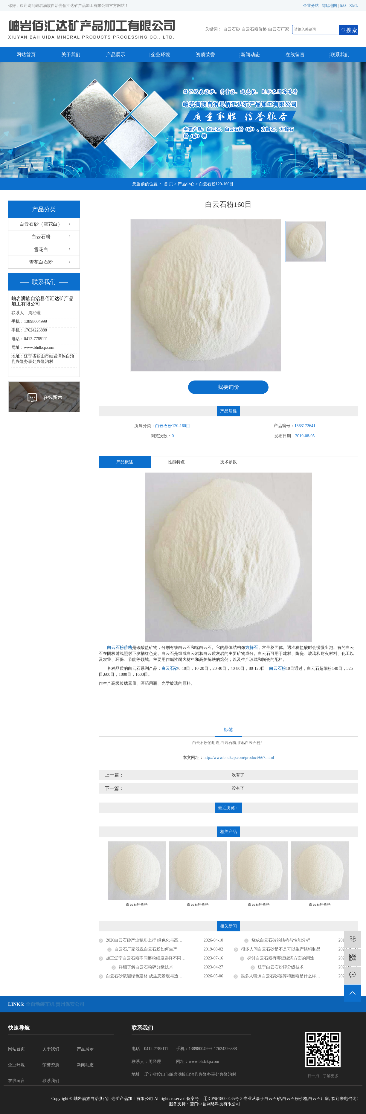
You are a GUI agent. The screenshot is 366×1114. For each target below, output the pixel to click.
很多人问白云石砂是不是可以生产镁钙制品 (281, 949)
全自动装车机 (41, 1004)
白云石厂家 (278, 29)
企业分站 (311, 5)
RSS (343, 5)
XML (353, 5)
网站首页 (26, 54)
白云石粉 (41, 236)
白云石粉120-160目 (216, 184)
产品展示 (115, 54)
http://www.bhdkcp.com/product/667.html (239, 757)
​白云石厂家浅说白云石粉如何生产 (146, 949)
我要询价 (228, 387)
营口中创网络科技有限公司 (215, 1104)
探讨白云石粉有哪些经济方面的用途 (280, 958)
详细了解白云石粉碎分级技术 (146, 967)
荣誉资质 (50, 1065)
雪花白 (41, 249)
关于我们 (70, 54)
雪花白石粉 (41, 262)
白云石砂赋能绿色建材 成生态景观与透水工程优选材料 (157, 976)
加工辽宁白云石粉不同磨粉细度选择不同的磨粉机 (152, 958)
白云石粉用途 (232, 742)
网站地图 (329, 5)
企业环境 (160, 54)
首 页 (168, 184)
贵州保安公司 (70, 1004)
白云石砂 (231, 29)
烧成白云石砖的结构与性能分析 (280, 940)
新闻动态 (250, 54)
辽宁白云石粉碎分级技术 (281, 967)
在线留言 (295, 54)
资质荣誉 (205, 54)
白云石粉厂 (254, 742)
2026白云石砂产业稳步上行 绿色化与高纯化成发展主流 (157, 940)
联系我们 (340, 54)
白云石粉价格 (254, 29)
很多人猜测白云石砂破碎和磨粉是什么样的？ (282, 976)
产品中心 (186, 184)
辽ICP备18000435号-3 (222, 1098)
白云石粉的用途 (205, 742)
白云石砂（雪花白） (40, 224)
